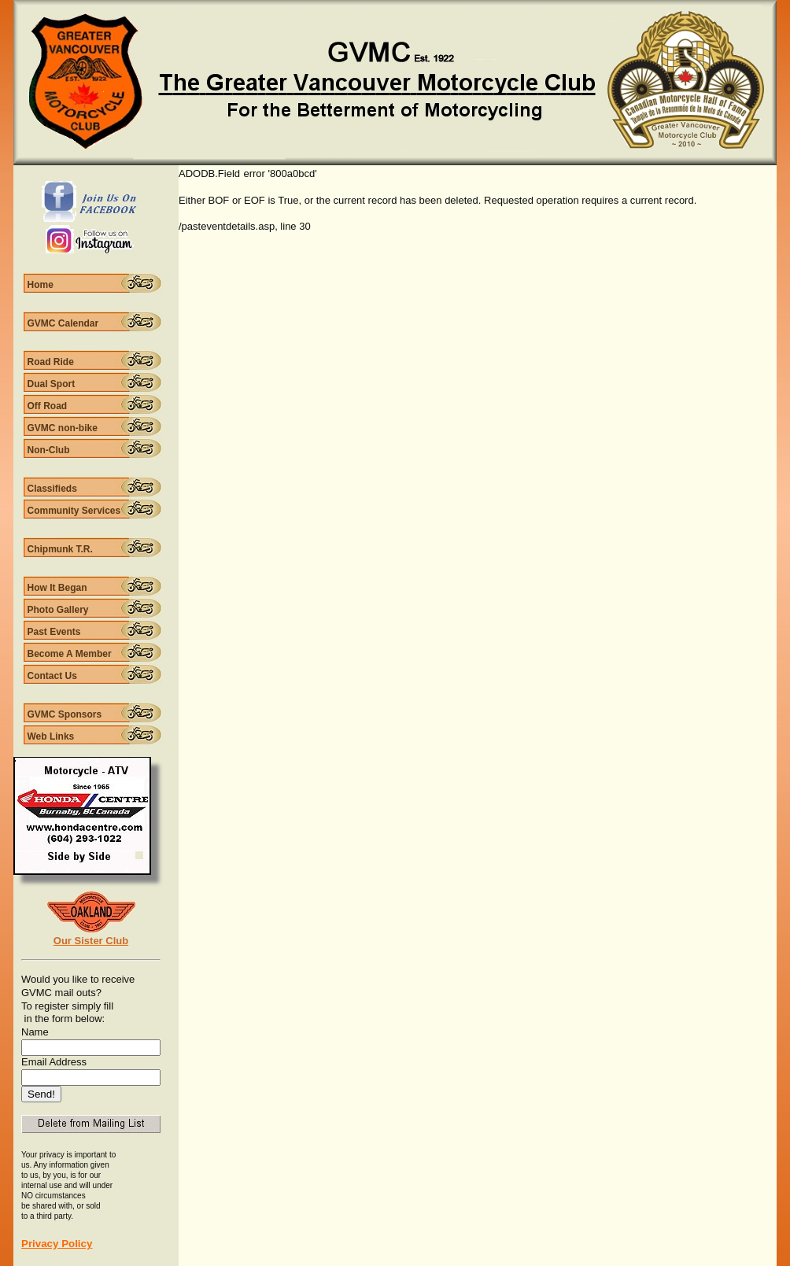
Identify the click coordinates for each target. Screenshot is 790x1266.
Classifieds (52, 488)
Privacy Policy (56, 1243)
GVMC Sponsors (65, 714)
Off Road (48, 406)
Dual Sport (52, 383)
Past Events (54, 631)
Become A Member (70, 653)
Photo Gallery (58, 609)
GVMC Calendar (63, 323)
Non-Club (49, 450)
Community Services (74, 510)
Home (41, 284)
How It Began (57, 587)
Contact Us (52, 675)
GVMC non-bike (63, 428)
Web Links (51, 736)
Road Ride (51, 361)
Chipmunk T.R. (60, 549)
